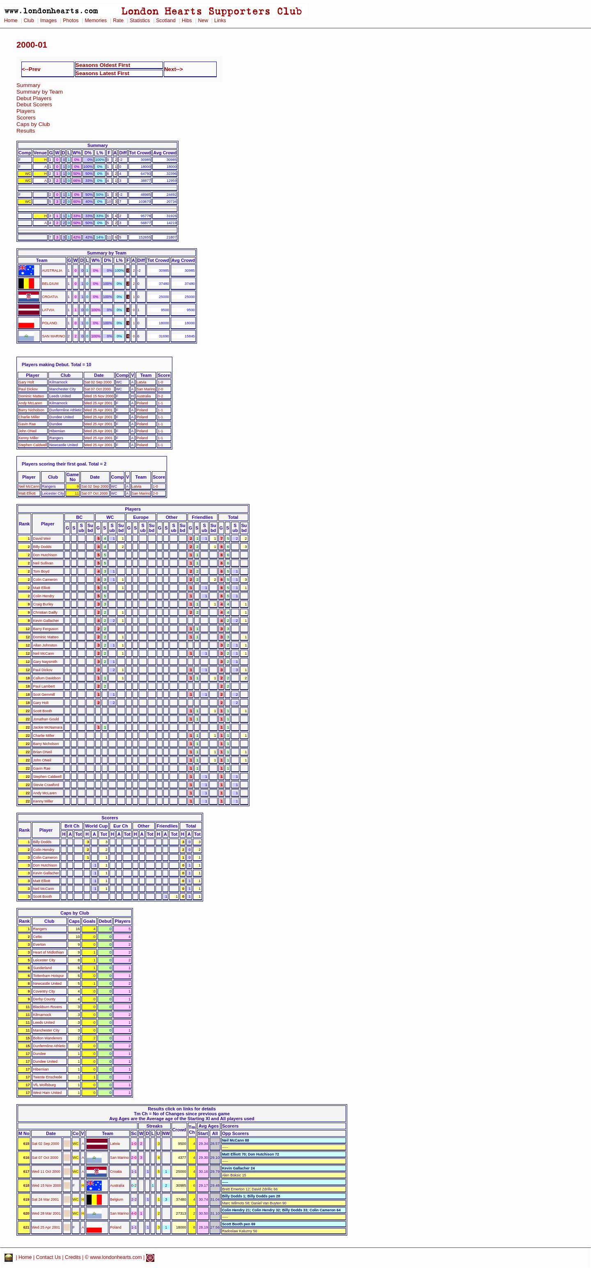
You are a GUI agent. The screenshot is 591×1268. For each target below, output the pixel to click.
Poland (142, 403)
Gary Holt (26, 382)
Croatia (116, 1171)
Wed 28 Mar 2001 (46, 1213)
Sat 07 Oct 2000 (98, 389)
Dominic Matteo (31, 396)
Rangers (40, 929)
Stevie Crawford (46, 785)
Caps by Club (33, 124)
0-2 (160, 396)
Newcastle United (47, 983)
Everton (39, 944)
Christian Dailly (45, 612)
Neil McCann (28, 486)
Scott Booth (42, 711)
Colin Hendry (43, 596)
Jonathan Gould (46, 719)
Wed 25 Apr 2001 (99, 403)
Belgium (116, 1199)
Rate (118, 20)
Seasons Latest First (102, 73)
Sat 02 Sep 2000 (98, 382)
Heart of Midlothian (48, 952)
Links (220, 20)
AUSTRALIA (52, 270)
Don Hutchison (45, 555)
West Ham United (47, 1093)
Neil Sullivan (43, 563)
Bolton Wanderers (47, 1038)
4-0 (134, 1213)
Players (25, 111)
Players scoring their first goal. (54, 463)
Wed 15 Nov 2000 (99, 396)
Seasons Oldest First (103, 65)
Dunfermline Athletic (49, 1046)
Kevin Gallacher (46, 621)
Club (29, 20)
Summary (28, 85)
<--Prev (31, 69)
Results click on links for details (182, 1108)
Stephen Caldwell (32, 445)
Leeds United (44, 1022)
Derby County (44, 999)
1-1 (160, 403)
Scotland (166, 20)
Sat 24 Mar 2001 (45, 1199)
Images (48, 20)
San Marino (146, 389)
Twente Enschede (47, 1077)
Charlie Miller (29, 417)
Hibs (187, 20)
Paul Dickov (28, 389)
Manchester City (46, 1030)
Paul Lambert (44, 686)
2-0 (160, 389)
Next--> (173, 69)
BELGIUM (50, 284)
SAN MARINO (53, 336)
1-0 (160, 382)
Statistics (140, 20)
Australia (144, 396)
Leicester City (44, 960)
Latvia (142, 382)
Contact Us (48, 1258)
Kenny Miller (28, 438)
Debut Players (33, 98)
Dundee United (45, 1061)
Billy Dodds (42, 547)
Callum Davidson (47, 678)
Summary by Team (39, 92)
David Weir (42, 539)
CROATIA (50, 297)
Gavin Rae (27, 424)
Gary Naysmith (45, 662)
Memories (96, 20)
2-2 (134, 1199)
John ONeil (27, 431)
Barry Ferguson (45, 629)
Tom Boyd (41, 571)
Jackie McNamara (47, 727)
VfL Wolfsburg (44, 1085)
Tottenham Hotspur (48, 976)
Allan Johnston (45, 645)
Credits (73, 1258)
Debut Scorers (34, 104)
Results (25, 131)
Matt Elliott (27, 493)
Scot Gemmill (44, 694)
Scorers (26, 118)
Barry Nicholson (31, 410)
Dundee (39, 1054)
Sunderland (42, 968)
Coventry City (44, 991)
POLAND (49, 323)
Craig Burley (43, 604)
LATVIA (48, 310)
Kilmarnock (42, 1015)
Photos (70, 20)
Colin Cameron (45, 580)
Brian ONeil (42, 752)
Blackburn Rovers (47, 1007)
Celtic (37, 937)
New (203, 20)
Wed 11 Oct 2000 (46, 1171)
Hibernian (41, 1069)
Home (11, 20)
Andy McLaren (30, 403)
